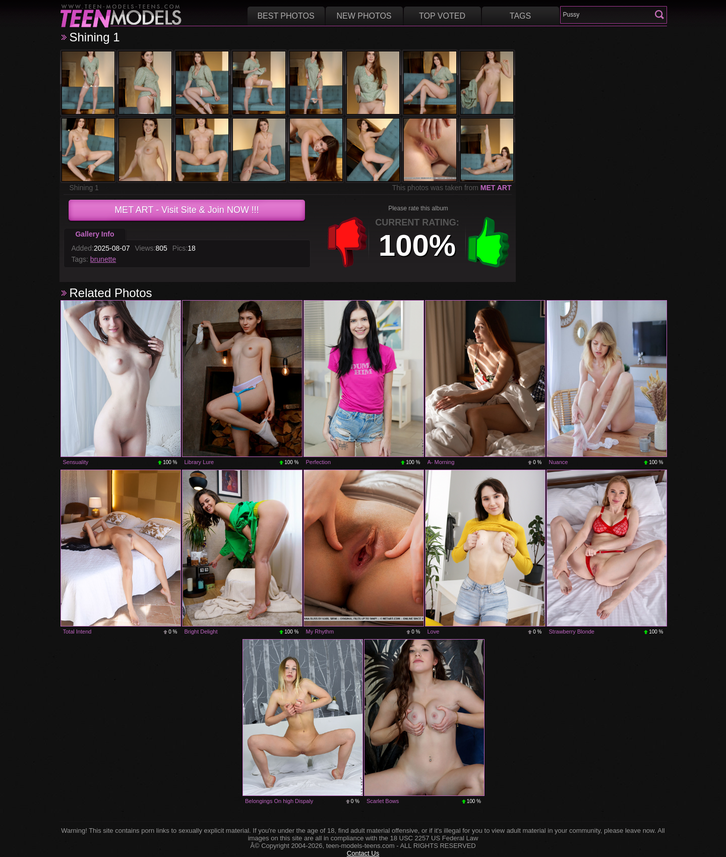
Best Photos (285, 16)
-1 (347, 242)
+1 (488, 242)
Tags (520, 16)
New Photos (363, 16)
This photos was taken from (452, 188)
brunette (103, 259)
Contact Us (363, 853)
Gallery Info (94, 234)
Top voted (442, 16)
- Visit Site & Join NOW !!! (186, 210)
